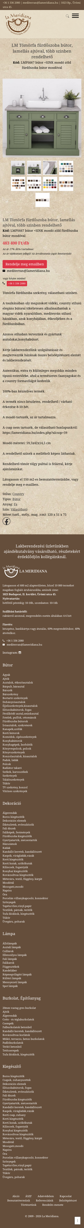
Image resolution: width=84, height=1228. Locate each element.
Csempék (8, 1023)
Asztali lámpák (12, 947)
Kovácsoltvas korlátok (16, 1035)
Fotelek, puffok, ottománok (19, 717)
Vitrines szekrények (15, 791)
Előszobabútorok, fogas (17, 709)
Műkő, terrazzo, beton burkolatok (24, 1039)
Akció (15, 1196)
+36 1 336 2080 (17, 283)
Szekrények (10, 775)
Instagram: (12, 652)
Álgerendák (10, 813)
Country (18, 494)
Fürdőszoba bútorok (15, 721)
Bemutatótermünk (18, 1200)
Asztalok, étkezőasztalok (18, 682)
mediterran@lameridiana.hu (24, 644)
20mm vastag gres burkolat (19, 1008)
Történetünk (28, 1204)
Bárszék (7, 690)
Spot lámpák (10, 986)
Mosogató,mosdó (13, 886)
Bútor (16, 499)
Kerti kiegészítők (13, 859)
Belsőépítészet (68, 1200)
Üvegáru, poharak (14, 921)
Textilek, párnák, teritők (17, 910)
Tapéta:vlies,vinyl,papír (17, 906)
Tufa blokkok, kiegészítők (18, 913)
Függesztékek (11, 966)
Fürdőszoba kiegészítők (17, 836)
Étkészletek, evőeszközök (18, 824)
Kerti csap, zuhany (14, 1115)
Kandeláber (10, 970)
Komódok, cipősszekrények (20, 736)
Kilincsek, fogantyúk (15, 867)
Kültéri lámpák (12, 978)
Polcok (7, 764)
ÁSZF (28, 1196)
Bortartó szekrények (15, 698)
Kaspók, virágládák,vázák (18, 855)
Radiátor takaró (12, 768)
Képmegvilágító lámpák (17, 974)
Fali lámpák (10, 959)
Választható (19, 509)
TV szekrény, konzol (15, 787)
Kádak (6, 848)
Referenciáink (44, 1200)
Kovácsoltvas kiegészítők (18, 875)
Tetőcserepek (11, 1050)
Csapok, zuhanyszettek (17, 1080)
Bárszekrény (10, 694)
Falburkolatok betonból (17, 1027)
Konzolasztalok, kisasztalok (20, 756)
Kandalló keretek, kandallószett (22, 851)
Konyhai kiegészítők (15, 871)
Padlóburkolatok (13, 1042)
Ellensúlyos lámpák (15, 955)
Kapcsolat (66, 1196)
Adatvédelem (46, 1196)
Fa (15, 504)
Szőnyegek (9, 902)
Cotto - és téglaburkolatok (18, 1019)
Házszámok (10, 844)
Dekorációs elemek (14, 820)
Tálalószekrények (13, 779)
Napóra (7, 890)
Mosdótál (8, 882)
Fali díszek (9, 828)
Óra (5, 894)
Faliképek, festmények (16, 832)
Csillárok (8, 951)
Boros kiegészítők (13, 816)
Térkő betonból (12, 1046)
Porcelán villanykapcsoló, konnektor (25, 898)
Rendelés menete (52, 1204)
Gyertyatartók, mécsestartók (20, 840)
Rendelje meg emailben (25, 264)
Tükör (6, 783)
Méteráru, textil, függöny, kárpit (22, 879)
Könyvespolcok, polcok (17, 748)
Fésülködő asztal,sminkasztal (21, 713)
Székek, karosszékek (15, 771)
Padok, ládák (10, 760)
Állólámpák (10, 943)
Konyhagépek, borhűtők (18, 744)
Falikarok (8, 962)
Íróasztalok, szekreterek (17, 725)
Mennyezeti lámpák (15, 982)
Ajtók (6, 678)
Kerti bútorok (11, 733)
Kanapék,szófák (12, 729)
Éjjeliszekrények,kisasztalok (20, 705)
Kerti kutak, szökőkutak (17, 863)
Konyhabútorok (12, 740)
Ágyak (6, 674)
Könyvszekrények (14, 752)
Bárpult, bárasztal (13, 686)
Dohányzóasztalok (14, 702)
